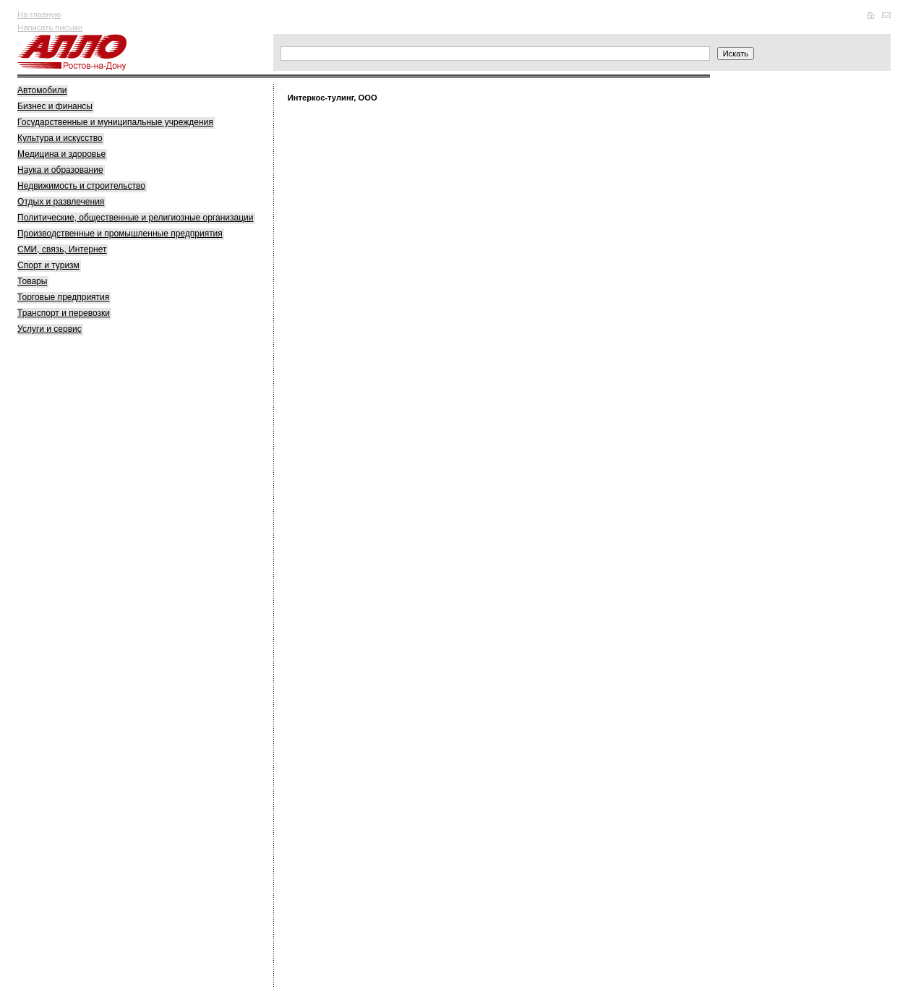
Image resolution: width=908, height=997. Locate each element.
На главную (39, 14)
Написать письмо (49, 27)
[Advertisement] (125, 570)
